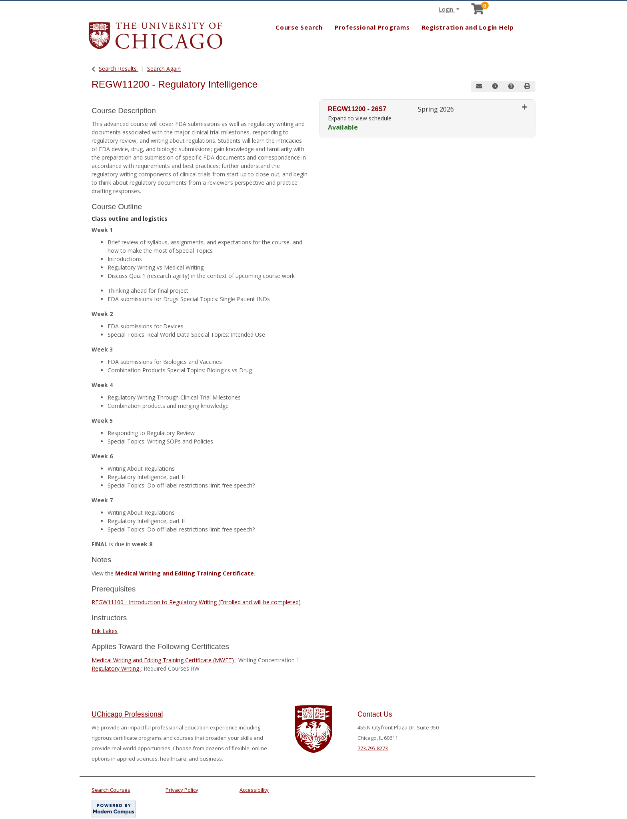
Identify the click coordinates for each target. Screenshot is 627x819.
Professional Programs (372, 27)
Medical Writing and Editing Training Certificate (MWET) (164, 660)
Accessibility (254, 789)
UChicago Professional (127, 714)
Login (447, 9)
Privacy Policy (182, 789)
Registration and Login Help (468, 27)
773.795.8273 (372, 748)
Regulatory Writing (116, 668)
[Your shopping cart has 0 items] (478, 11)
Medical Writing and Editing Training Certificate (184, 573)
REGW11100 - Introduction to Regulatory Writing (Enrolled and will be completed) (196, 602)
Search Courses (111, 789)
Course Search (299, 27)
